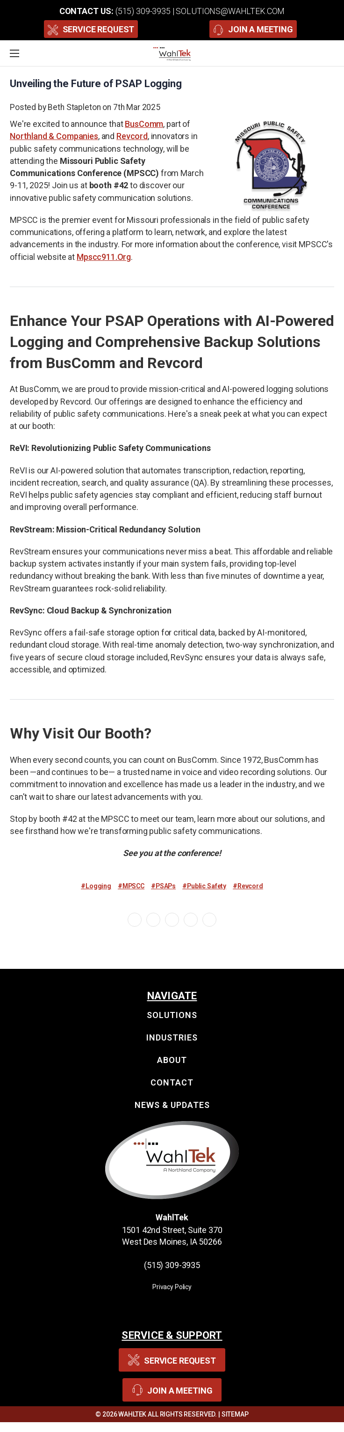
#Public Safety (204, 886)
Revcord (132, 136)
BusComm (144, 124)
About (172, 1060)
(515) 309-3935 (143, 11)
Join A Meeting (253, 29)
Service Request (91, 29)
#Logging (96, 886)
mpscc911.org (104, 257)
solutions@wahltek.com (230, 11)
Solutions (172, 1015)
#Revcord (248, 886)
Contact (172, 1082)
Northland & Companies (54, 136)
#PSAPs (163, 886)
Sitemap (235, 1414)
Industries (172, 1037)
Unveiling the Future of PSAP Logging (96, 83)
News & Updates (172, 1105)
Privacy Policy (172, 1287)
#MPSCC (131, 886)
